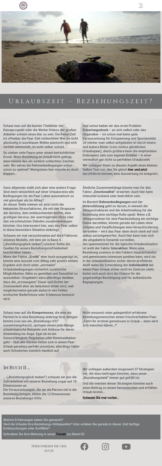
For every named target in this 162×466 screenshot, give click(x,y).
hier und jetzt (137, 169)
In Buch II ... (16, 368)
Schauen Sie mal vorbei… (101, 398)
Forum (61, 434)
